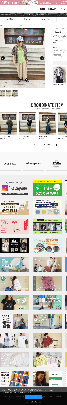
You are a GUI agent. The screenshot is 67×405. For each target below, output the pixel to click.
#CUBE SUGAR (57, 50)
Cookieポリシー (22, 392)
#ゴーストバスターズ (52, 14)
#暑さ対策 (19, 14)
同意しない (33, 401)
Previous (3, 58)
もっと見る (47, 145)
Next (42, 58)
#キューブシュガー (58, 52)
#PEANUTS (43, 14)
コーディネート (7, 25)
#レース (61, 14)
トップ (1, 25)
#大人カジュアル (57, 55)
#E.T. (37, 14)
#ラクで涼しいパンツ (28, 14)
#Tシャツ (12, 14)
